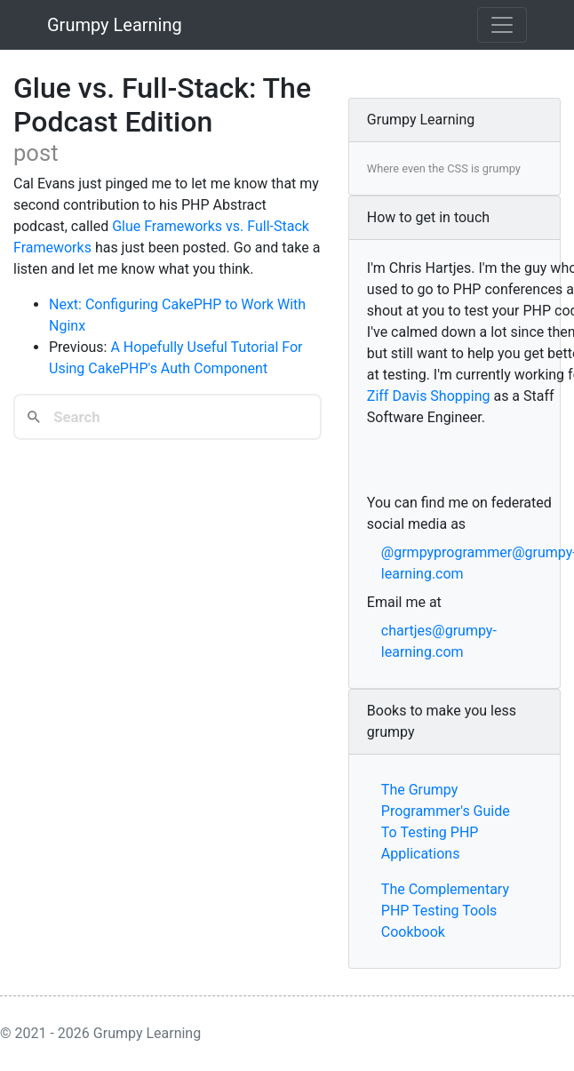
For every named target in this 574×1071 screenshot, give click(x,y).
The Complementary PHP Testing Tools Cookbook (445, 910)
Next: (67, 304)
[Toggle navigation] (502, 25)
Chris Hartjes (430, 268)
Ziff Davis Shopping (428, 396)
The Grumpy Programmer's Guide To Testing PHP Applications (445, 821)
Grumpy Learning (114, 25)
